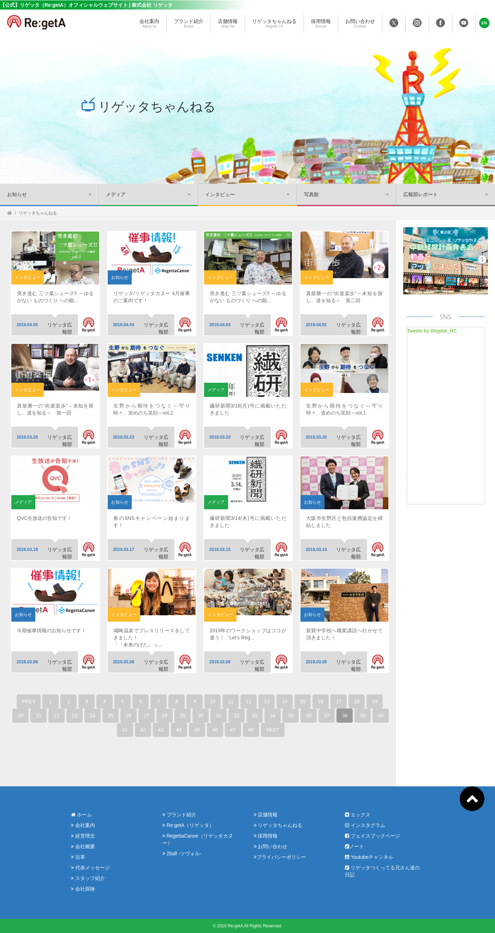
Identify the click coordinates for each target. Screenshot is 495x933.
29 (183, 715)
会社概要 (83, 846)
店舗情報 (228, 23)
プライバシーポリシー (280, 857)
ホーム (81, 814)
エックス (357, 814)
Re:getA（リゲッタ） (188, 825)
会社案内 (149, 23)
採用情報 (321, 23)
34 (273, 715)
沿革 (78, 857)
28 (165, 715)
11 (231, 701)
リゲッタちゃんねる (274, 23)
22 (57, 715)
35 (291, 715)
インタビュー (220, 194)
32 (237, 715)
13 (267, 701)
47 (233, 730)
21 (39, 715)
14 (285, 701)
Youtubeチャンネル (369, 857)
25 (111, 715)
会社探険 (83, 889)
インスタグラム (365, 825)
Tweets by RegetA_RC (432, 331)
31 (219, 715)
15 (303, 701)
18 (357, 701)
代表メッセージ (90, 867)
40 (381, 715)
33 (255, 715)
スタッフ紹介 (88, 878)
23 (75, 715)
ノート (354, 846)
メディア (116, 194)
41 (125, 730)
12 (249, 701)
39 (363, 715)
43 (161, 730)
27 (147, 715)
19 (375, 701)
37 (327, 715)
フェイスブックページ (372, 836)
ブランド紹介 (188, 23)
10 (213, 701)
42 (143, 730)
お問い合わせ (360, 23)
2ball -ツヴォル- (182, 853)
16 (321, 701)
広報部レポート (420, 194)
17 (339, 701)
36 (309, 715)
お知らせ (17, 194)
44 (179, 730)
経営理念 (83, 836)
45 (197, 730)
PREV (28, 701)
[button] (484, 23)
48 (251, 730)
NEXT (272, 730)
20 (21, 715)
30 (201, 715)
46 (215, 730)
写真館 (311, 194)
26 (129, 715)
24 (93, 715)
